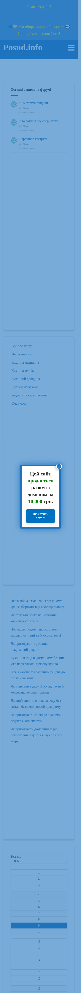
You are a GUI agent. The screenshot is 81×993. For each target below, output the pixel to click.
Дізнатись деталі (40, 516)
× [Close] (58, 466)
